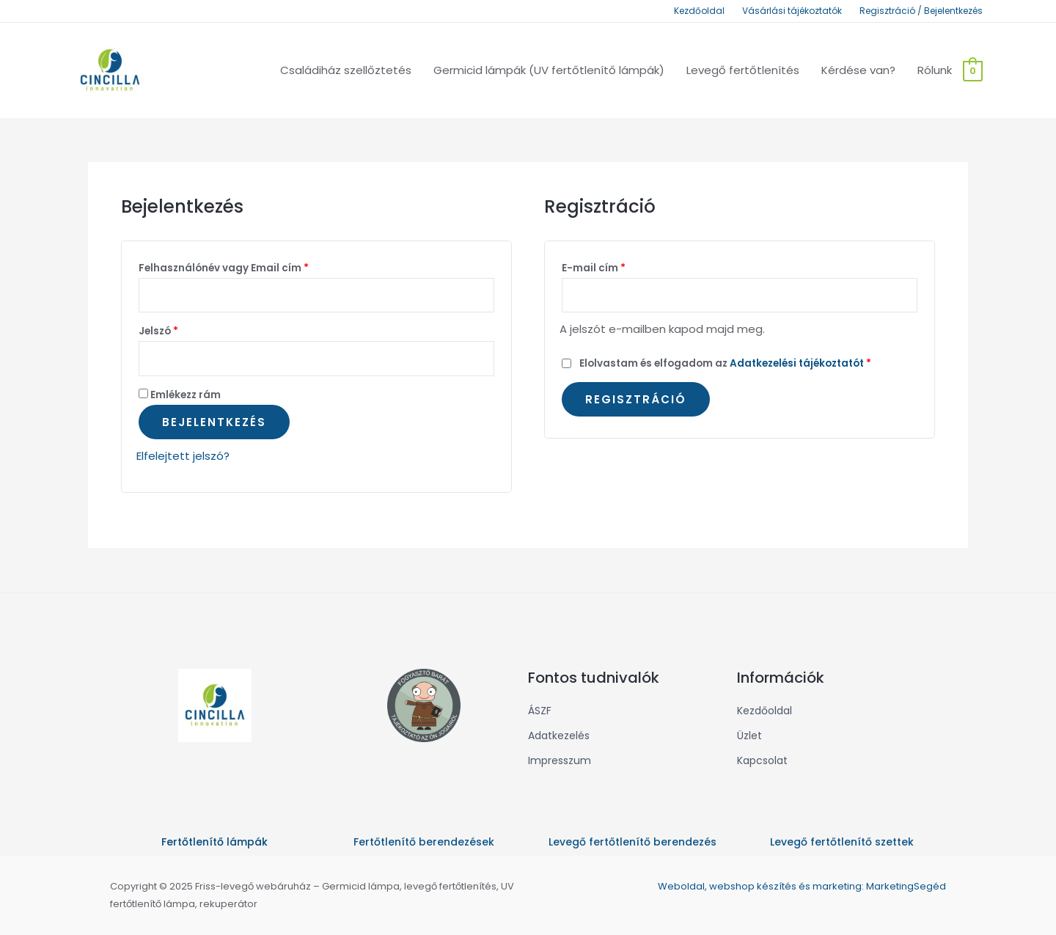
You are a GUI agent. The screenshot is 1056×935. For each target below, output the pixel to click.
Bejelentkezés (214, 422)
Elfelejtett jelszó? (183, 455)
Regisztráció (635, 399)
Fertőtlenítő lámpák (214, 842)
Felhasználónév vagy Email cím (224, 268)
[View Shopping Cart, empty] (973, 70)
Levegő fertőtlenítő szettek (842, 842)
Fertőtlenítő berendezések (423, 842)
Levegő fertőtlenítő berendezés (632, 842)
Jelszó (158, 331)
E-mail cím (594, 268)
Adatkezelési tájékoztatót (797, 363)
